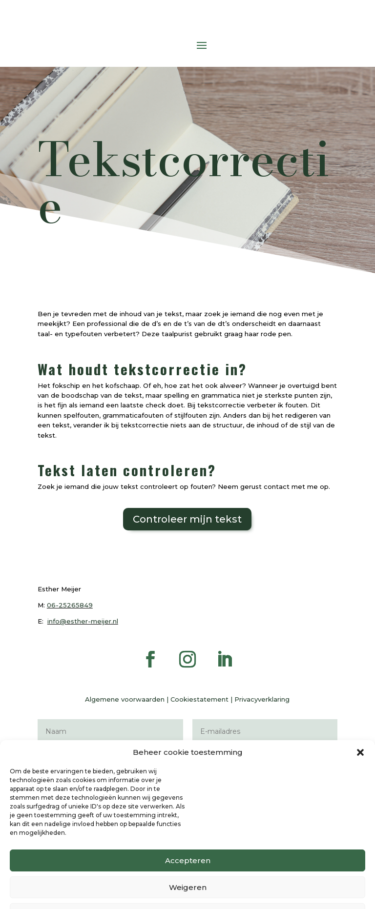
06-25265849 (70, 605)
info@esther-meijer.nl (82, 621)
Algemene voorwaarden (125, 699)
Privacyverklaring (262, 699)
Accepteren (187, 897)
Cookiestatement (199, 699)
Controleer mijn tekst (187, 519)
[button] (360, 789)
